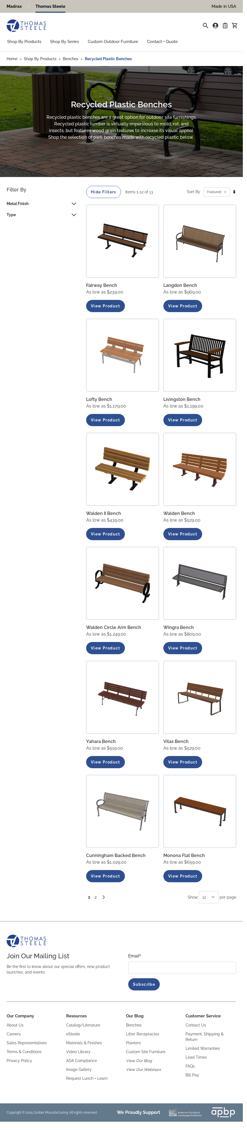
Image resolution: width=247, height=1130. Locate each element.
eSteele (73, 1034)
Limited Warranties (203, 1048)
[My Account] (215, 25)
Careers (14, 1034)
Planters (133, 1043)
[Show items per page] (208, 897)
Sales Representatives (27, 1043)
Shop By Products (24, 41)
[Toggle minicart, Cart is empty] (234, 25)
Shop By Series (64, 41)
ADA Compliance (81, 1060)
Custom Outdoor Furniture (113, 41)
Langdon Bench (180, 285)
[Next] (104, 897)
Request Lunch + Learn (86, 1078)
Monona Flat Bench (184, 855)
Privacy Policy (19, 1060)
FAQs (190, 1066)
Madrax (14, 6)
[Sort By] (217, 192)
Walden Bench (179, 513)
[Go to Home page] (26, 25)
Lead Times (196, 1057)
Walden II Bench (103, 513)
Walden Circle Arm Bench (113, 627)
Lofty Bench (99, 399)
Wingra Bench (178, 627)
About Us (15, 1025)
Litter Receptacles (142, 1034)
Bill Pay (192, 1075)
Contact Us (196, 1025)
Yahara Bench (101, 741)
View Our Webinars (143, 1069)
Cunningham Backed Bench (116, 855)
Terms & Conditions (24, 1052)
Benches (70, 59)
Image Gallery (79, 1069)
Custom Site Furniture (145, 1052)
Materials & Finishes (84, 1043)
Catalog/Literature (83, 1025)
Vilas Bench (176, 741)
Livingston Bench (181, 399)
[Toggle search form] (205, 25)
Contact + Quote (162, 41)
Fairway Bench (101, 285)
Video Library (78, 1052)
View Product (105, 306)
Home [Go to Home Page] (12, 59)
